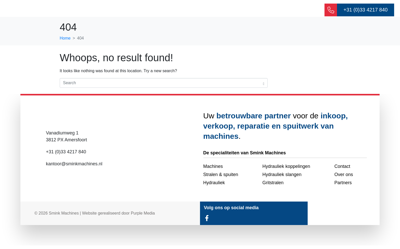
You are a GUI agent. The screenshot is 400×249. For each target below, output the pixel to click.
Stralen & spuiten (266, 10)
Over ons (159, 10)
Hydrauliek (192, 10)
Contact (304, 10)
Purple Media (143, 217)
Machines (225, 10)
